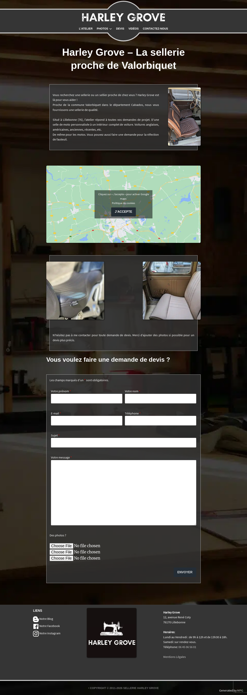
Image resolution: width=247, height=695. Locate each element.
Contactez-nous (155, 28)
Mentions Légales (174, 657)
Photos (104, 28)
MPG (240, 690)
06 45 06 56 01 (187, 647)
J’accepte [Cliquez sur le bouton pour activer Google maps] (123, 212)
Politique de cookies (123, 203)
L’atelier (86, 28)
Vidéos (134, 28)
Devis (120, 28)
